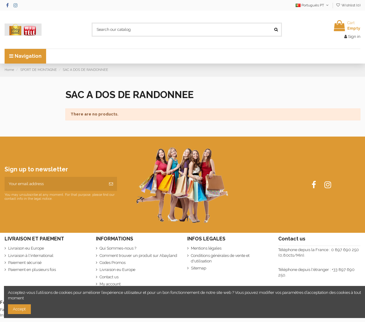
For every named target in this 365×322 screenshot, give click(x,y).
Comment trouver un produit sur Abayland (138, 255)
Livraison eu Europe (26, 248)
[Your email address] (55, 184)
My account (110, 284)
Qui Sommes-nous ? (118, 248)
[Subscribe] (111, 184)
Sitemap (198, 268)
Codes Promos (113, 262)
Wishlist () (348, 5)
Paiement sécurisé (25, 262)
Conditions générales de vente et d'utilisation (220, 258)
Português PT (313, 5)
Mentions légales (206, 248)
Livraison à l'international (30, 255)
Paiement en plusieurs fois (32, 269)
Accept (19, 309)
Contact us (109, 277)
